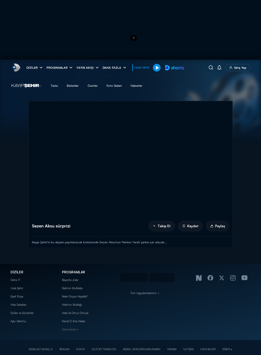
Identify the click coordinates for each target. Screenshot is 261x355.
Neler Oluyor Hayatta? (75, 296)
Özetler (93, 85)
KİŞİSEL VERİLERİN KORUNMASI (142, 349)
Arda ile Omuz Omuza (75, 313)
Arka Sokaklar (18, 304)
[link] (16, 67)
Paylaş (217, 226)
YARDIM (172, 349)
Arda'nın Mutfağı (72, 304)
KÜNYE (80, 349)
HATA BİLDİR (208, 349)
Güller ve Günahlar (22, 313)
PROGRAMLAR (73, 272)
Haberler (136, 85)
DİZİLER (17, 272)
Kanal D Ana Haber (73, 321)
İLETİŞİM (188, 349)
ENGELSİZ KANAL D (41, 349)
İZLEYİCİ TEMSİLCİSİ (104, 349)
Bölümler (73, 85)
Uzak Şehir (17, 288)
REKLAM (64, 349)
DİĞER (226, 349)
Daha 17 (15, 280)
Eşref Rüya (17, 296)
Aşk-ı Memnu (18, 321)
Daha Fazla (69, 329)
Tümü (54, 85)
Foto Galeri (114, 85)
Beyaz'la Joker (70, 280)
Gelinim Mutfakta (72, 288)
